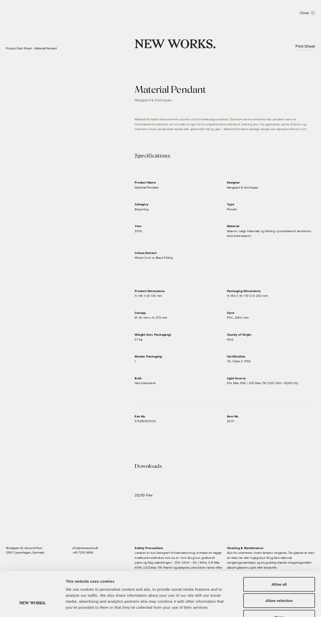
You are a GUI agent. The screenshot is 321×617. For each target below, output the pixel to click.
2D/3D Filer (144, 495)
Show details (263, 607)
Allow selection (279, 568)
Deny (279, 584)
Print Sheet (305, 46)
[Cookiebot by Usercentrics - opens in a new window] (32, 607)
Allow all (279, 551)
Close (307, 13)
